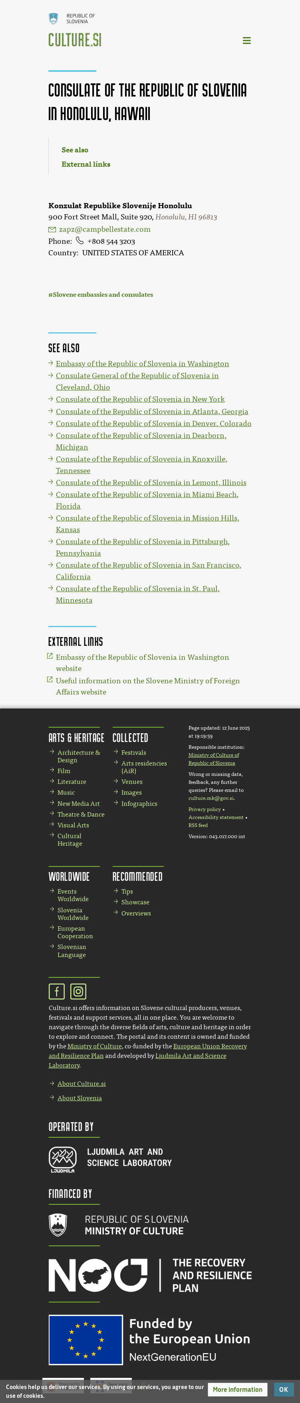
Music (66, 792)
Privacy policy (205, 809)
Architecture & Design (79, 756)
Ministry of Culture (95, 1046)
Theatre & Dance (81, 814)
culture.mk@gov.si (211, 798)
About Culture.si (82, 1083)
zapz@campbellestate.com (105, 229)
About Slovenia (80, 1098)
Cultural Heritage (70, 839)
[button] (238, 1390)
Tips (127, 891)
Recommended (138, 876)
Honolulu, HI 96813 (186, 217)
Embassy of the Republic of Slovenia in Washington (142, 363)
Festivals (133, 752)
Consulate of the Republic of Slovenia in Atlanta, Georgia (152, 411)
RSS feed (198, 825)
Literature (72, 781)
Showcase (135, 902)
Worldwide (69, 876)
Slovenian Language (72, 950)
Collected (131, 737)
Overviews (136, 913)
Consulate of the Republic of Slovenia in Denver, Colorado (154, 423)
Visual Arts (73, 825)
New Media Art (79, 803)
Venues (132, 781)
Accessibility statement (216, 817)
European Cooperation (75, 932)
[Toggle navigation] (247, 40)
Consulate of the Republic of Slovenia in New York (140, 399)
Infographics (139, 803)
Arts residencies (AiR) (144, 767)
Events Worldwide (73, 895)
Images (131, 792)
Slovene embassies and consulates (103, 294)
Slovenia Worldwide (73, 914)
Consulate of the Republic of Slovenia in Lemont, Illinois (151, 482)
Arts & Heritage (77, 737)
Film (64, 771)
